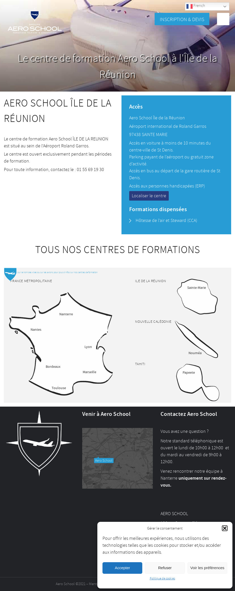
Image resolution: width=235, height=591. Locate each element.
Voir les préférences (207, 568)
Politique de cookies (162, 578)
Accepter (122, 568)
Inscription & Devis (182, 19)
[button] (224, 528)
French (195, 6)
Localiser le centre (149, 196)
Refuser (165, 568)
